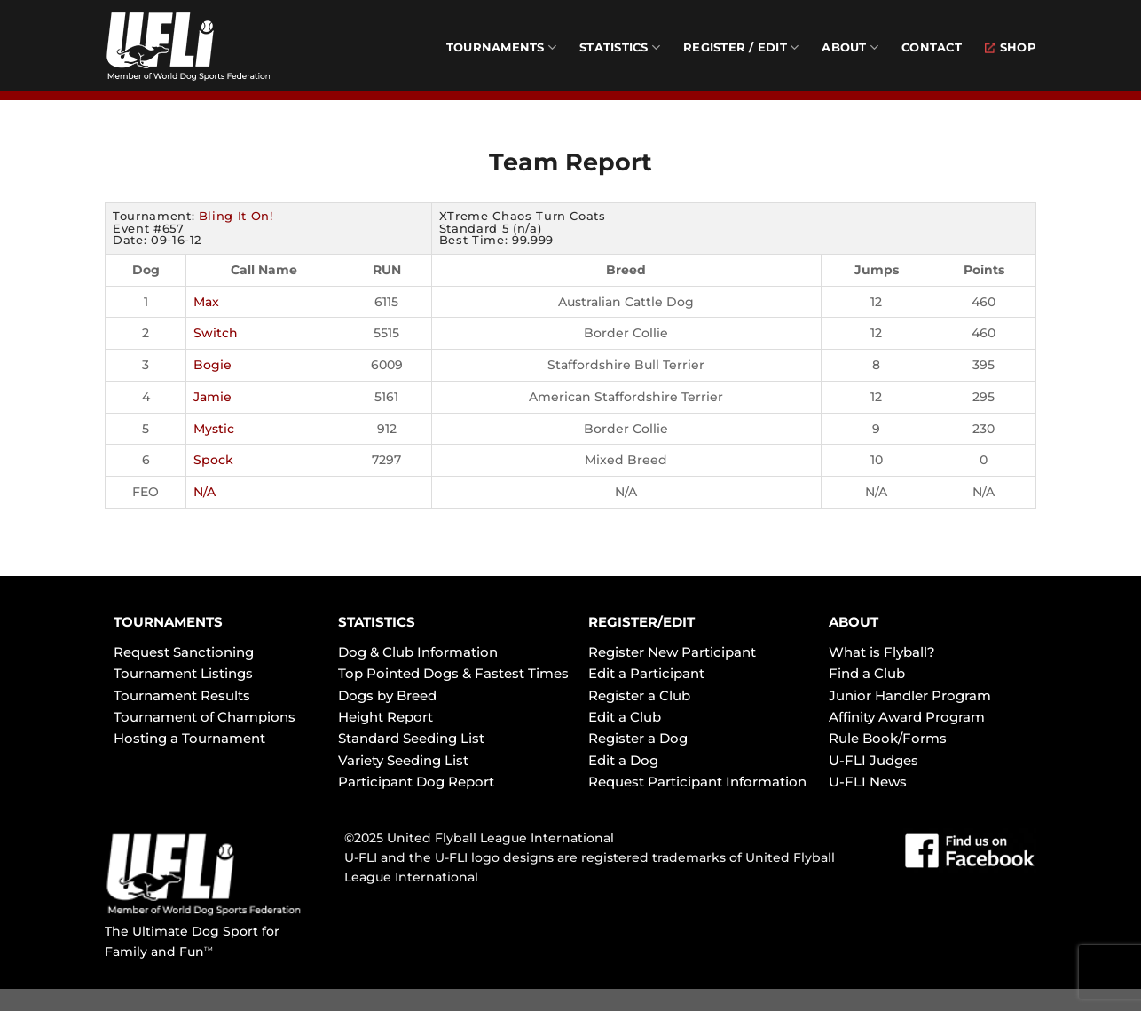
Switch (215, 333)
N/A (204, 492)
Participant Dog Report (416, 781)
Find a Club (867, 673)
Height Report (385, 716)
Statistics (619, 47)
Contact (931, 47)
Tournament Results (182, 695)
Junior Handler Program (910, 695)
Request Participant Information (697, 781)
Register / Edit (741, 47)
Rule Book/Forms (888, 738)
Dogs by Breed (387, 695)
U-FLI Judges (873, 760)
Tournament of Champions (204, 716)
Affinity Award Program (907, 716)
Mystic (213, 429)
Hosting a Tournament (189, 738)
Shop (1010, 47)
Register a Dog (638, 738)
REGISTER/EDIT (641, 621)
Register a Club (639, 695)
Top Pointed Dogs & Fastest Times (453, 673)
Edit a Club (624, 716)
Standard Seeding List (411, 738)
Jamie (212, 397)
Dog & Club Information (418, 652)
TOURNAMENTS (168, 621)
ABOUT (853, 621)
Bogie (212, 365)
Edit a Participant (646, 673)
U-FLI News (868, 781)
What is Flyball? (882, 652)
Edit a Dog (623, 760)
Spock (213, 460)
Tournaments (501, 47)
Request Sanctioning (184, 652)
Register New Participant (672, 652)
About (850, 47)
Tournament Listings (183, 673)
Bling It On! (236, 216)
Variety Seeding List (403, 760)
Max (206, 302)
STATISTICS (376, 621)
